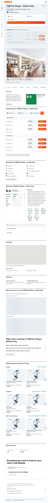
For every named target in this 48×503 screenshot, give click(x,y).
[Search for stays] (2, 8)
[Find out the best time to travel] (2, 24)
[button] (2, 2)
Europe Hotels (18, 479)
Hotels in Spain (24, 479)
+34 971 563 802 (10, 10)
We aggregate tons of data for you (26, 471)
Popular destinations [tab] (21, 447)
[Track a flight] (2, 21)
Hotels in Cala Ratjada (13, 454)
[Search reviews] (27, 225)
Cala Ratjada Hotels (9, 480)
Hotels (13, 479)
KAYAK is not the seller (26, 468)
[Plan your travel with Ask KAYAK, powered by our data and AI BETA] (2, 16)
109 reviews (16, 12)
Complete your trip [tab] (11, 447)
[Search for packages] (2, 13)
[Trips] (2, 30)
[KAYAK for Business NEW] (2, 27)
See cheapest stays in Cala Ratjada (39, 371)
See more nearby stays (41, 346)
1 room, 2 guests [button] (11, 19)
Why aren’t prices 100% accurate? (26, 473)
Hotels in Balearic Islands (32, 479)
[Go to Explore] (2, 19)
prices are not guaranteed (30, 465)
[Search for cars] (2, 10)
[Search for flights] (2, 5)
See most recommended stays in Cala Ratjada (37, 395)
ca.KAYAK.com (8, 479)
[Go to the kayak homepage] (8, 2)
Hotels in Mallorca (40, 479)
